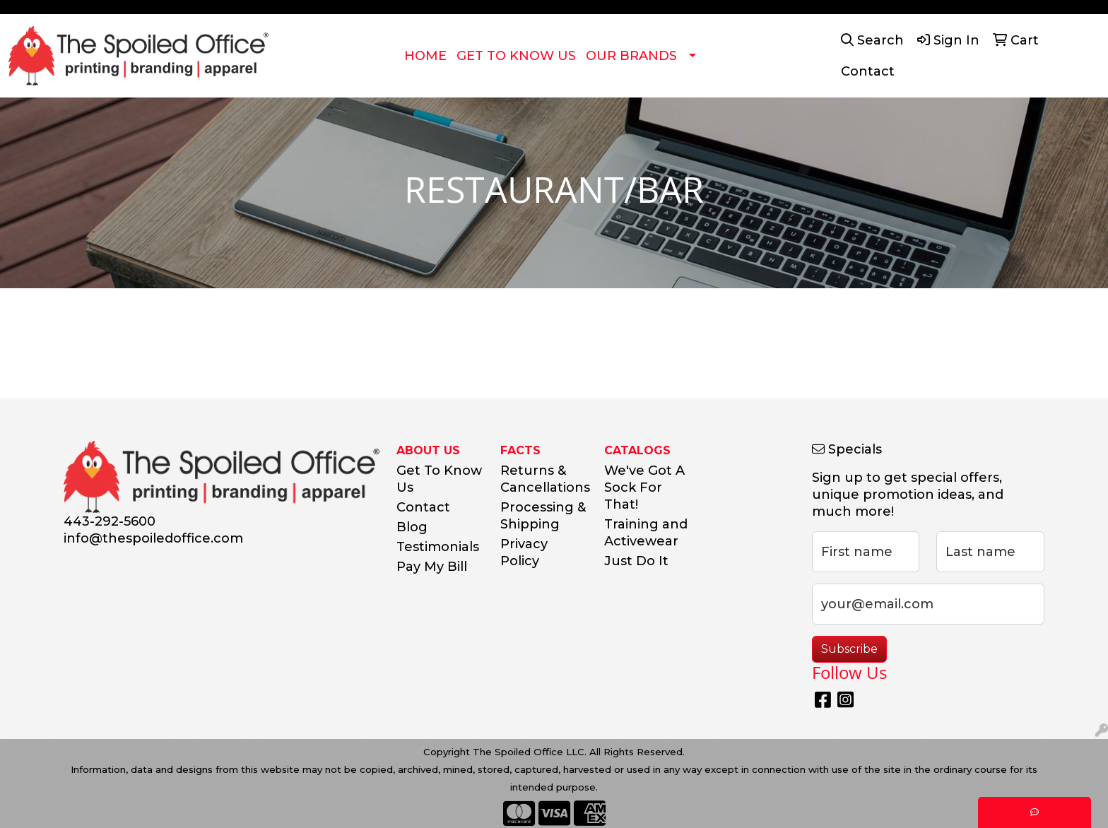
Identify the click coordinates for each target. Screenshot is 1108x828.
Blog (412, 527)
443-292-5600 (109, 521)
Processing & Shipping (543, 515)
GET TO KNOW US (516, 56)
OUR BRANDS (631, 56)
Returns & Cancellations (543, 479)
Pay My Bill (431, 566)
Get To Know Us (439, 479)
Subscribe (849, 649)
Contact (423, 507)
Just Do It (636, 561)
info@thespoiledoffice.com (153, 538)
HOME (425, 56)
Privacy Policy (524, 552)
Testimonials (437, 547)
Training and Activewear (646, 532)
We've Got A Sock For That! (644, 487)
